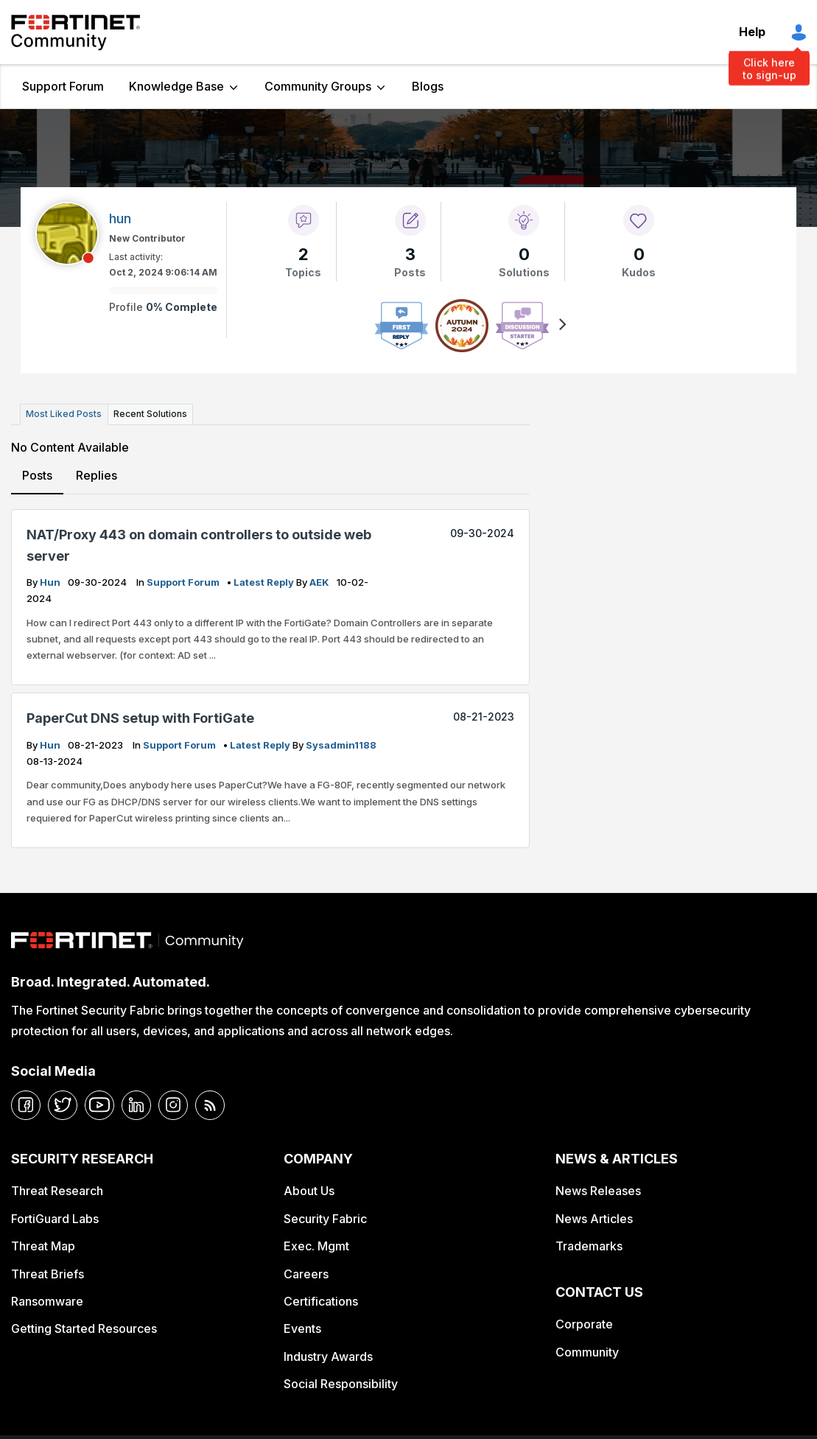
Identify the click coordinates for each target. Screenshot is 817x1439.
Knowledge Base (176, 86)
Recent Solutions (149, 413)
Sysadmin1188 (341, 745)
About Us (309, 1190)
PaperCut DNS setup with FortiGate (140, 718)
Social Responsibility (341, 1383)
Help (752, 31)
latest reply (265, 582)
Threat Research (57, 1190)
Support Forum (63, 86)
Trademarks (589, 1246)
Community (587, 1351)
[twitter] (62, 1104)
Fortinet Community (75, 32)
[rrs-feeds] (210, 1104)
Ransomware (47, 1301)
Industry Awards (328, 1355)
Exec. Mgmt (316, 1246)
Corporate (584, 1324)
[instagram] (173, 1104)
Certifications (321, 1301)
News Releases (598, 1190)
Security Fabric (325, 1218)
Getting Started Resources (84, 1328)
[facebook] (26, 1104)
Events (302, 1328)
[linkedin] (136, 1104)
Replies (96, 474)
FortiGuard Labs (55, 1218)
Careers (306, 1273)
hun (51, 582)
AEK (320, 582)
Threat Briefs (47, 1273)
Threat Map (43, 1246)
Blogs (427, 86)
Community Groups (317, 86)
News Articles (594, 1218)
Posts (37, 474)
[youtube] (99, 1104)
